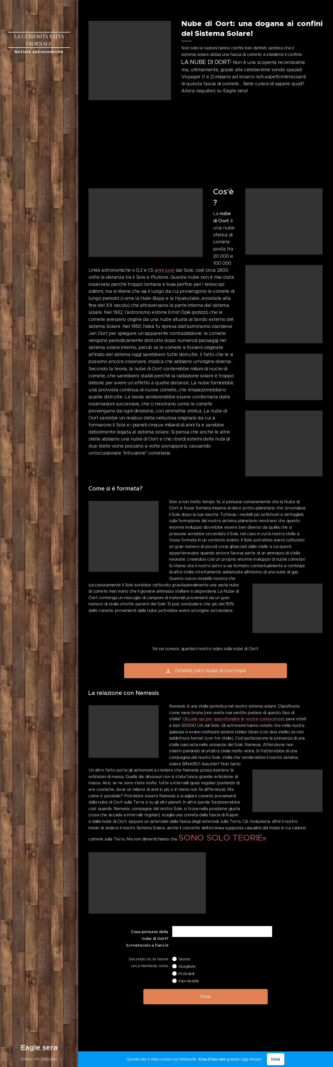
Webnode (49, 1059)
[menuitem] (39, 74)
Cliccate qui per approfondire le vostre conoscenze (233, 719)
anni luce (164, 270)
